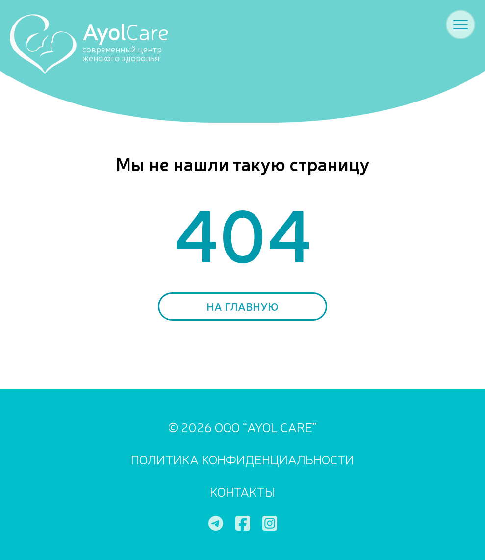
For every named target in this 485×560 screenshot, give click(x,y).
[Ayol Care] (99, 43)
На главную (242, 306)
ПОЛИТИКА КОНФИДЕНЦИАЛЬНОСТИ (242, 458)
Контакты (242, 491)
